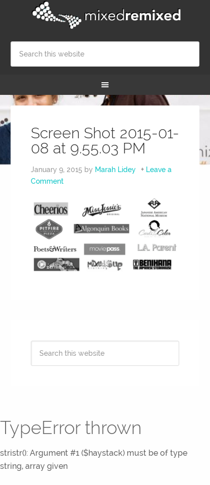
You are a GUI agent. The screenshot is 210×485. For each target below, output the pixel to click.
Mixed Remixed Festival (105, 15)
